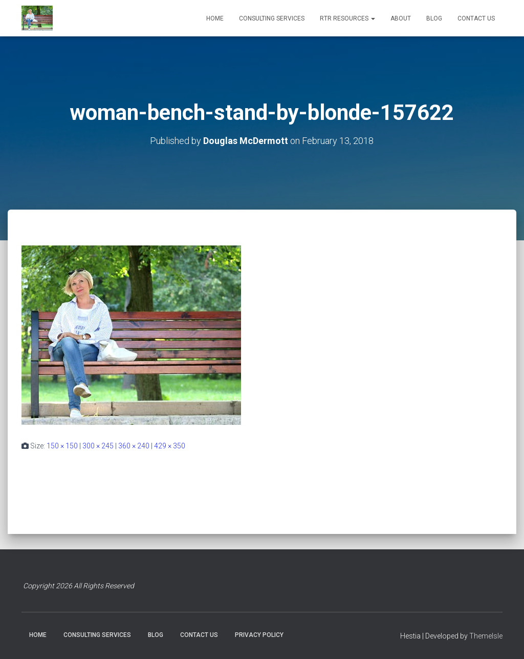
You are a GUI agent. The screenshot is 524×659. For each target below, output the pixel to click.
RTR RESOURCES (347, 18)
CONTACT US (476, 18)
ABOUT (400, 18)
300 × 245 (98, 446)
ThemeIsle (486, 636)
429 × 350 (169, 446)
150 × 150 (62, 446)
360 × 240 (133, 446)
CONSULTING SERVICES (271, 18)
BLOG (434, 18)
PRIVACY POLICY (259, 635)
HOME (215, 18)
